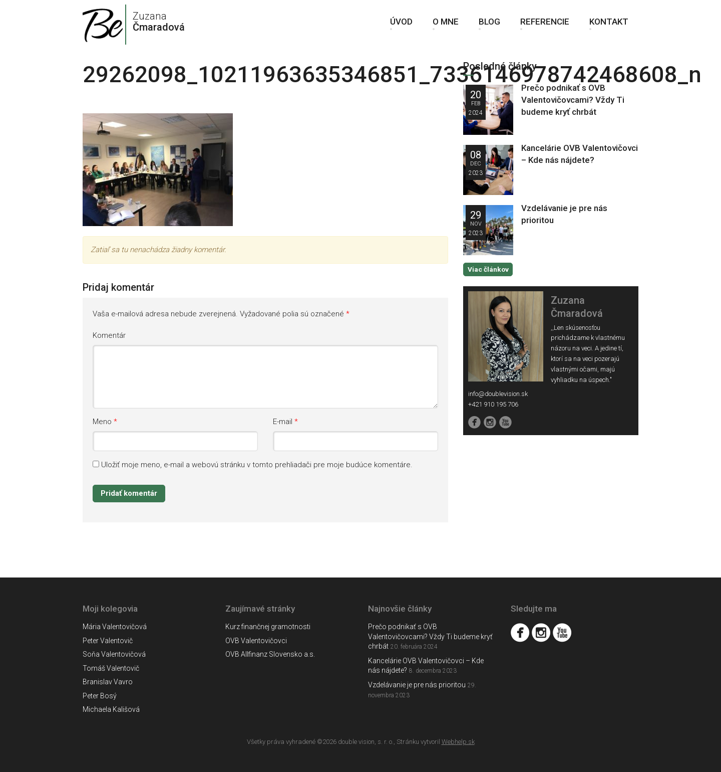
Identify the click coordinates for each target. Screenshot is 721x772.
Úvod (401, 25)
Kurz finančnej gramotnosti (267, 627)
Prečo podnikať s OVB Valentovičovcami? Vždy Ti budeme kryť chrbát (572, 100)
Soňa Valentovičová (114, 654)
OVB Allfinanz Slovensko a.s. (270, 654)
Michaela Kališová (111, 709)
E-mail (282, 421)
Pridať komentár (129, 493)
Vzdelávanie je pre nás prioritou (417, 685)
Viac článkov (488, 269)
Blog (489, 25)
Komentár (109, 335)
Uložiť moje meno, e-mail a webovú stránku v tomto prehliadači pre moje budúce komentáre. (257, 464)
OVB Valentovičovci (256, 641)
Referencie (544, 25)
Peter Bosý (100, 696)
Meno (102, 421)
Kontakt (608, 25)
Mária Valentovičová (115, 627)
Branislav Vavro (108, 682)
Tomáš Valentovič (111, 668)
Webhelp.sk (458, 741)
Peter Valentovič (108, 641)
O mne (446, 25)
